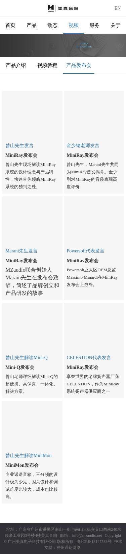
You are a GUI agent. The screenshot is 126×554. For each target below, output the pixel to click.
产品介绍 (16, 65)
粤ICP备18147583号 (94, 541)
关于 (116, 25)
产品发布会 (78, 65)
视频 (74, 25)
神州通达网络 (68, 547)
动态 (52, 25)
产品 (32, 25)
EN (118, 8)
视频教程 (47, 65)
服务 (94, 25)
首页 (10, 25)
